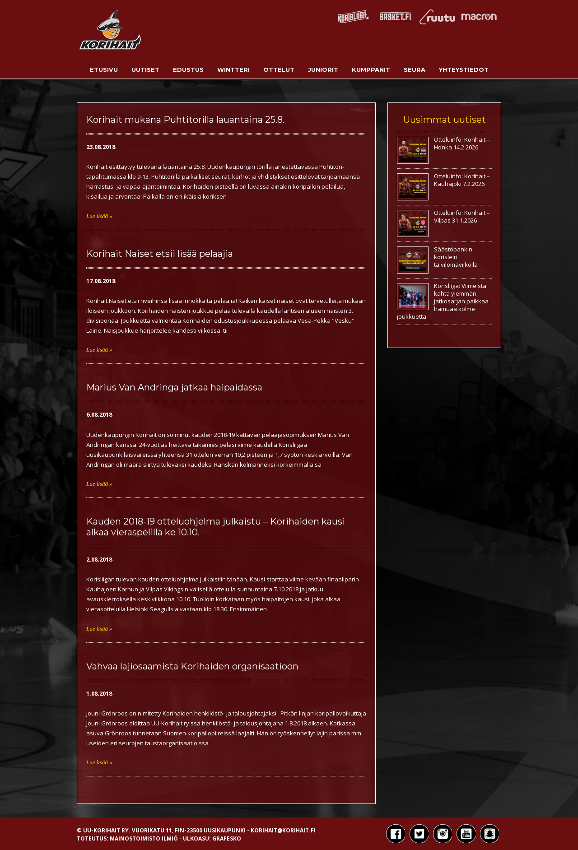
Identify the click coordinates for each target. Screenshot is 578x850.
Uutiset (145, 69)
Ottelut (278, 69)
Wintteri (233, 69)
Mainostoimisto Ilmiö (144, 838)
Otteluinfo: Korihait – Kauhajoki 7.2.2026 (462, 180)
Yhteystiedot (464, 69)
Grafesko (226, 838)
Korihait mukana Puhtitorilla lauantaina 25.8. (185, 119)
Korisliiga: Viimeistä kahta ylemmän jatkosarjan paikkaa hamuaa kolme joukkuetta (443, 301)
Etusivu (104, 69)
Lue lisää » (99, 216)
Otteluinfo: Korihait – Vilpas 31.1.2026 (462, 216)
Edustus (188, 69)
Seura (414, 69)
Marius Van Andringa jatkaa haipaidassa (174, 387)
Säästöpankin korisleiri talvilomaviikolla (456, 257)
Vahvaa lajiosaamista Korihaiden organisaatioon (192, 666)
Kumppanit (371, 69)
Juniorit (323, 69)
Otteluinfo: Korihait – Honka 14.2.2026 (462, 143)
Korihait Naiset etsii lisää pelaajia (159, 253)
